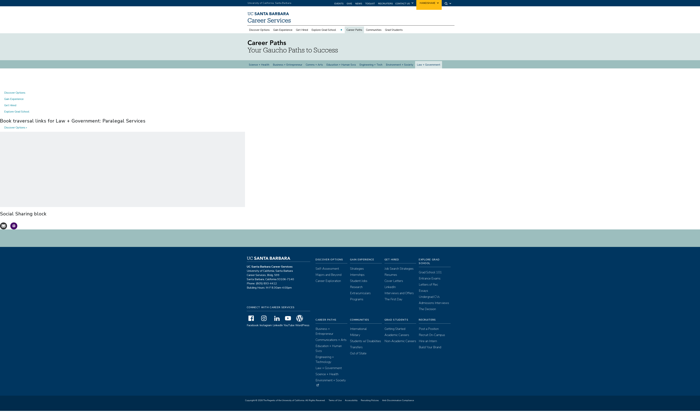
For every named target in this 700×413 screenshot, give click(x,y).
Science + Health (259, 65)
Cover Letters (393, 284)
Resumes (390, 277)
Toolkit (370, 3)
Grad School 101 (430, 275)
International (358, 332)
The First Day (393, 302)
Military (355, 338)
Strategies (357, 271)
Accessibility (351, 403)
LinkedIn (278, 328)
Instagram (266, 328)
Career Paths (354, 30)
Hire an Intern (428, 344)
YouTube (289, 328)
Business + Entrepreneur (287, 65)
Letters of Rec (428, 287)
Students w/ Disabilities (365, 344)
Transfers (356, 350)
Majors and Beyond (328, 277)
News (358, 3)
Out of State (358, 356)
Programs (356, 302)
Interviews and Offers (399, 296)
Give (349, 3)
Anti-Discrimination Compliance (398, 403)
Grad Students (394, 30)
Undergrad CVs (429, 300)
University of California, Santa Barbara (269, 3)
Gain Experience (282, 30)
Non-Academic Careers (400, 344)
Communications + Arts (331, 343)
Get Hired (302, 30)
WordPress (302, 328)
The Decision (427, 312)
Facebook (253, 328)
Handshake (427, 3)
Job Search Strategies (399, 271)
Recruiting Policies (370, 403)
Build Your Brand (430, 350)
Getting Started (394, 332)
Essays (423, 293)
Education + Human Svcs (341, 65)
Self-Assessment (327, 271)
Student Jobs (358, 284)
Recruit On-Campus (432, 338)
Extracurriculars (360, 296)
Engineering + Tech (370, 65)
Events (339, 3)
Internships (357, 277)
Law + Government (428, 65)
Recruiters (385, 3)
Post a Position (429, 332)
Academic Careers (396, 338)
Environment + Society (399, 65)
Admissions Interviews (434, 306)
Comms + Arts (314, 65)
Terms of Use (335, 403)
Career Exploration (328, 284)
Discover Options (259, 30)
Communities (374, 30)
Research (356, 290)
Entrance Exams (429, 281)
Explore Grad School (324, 30)
